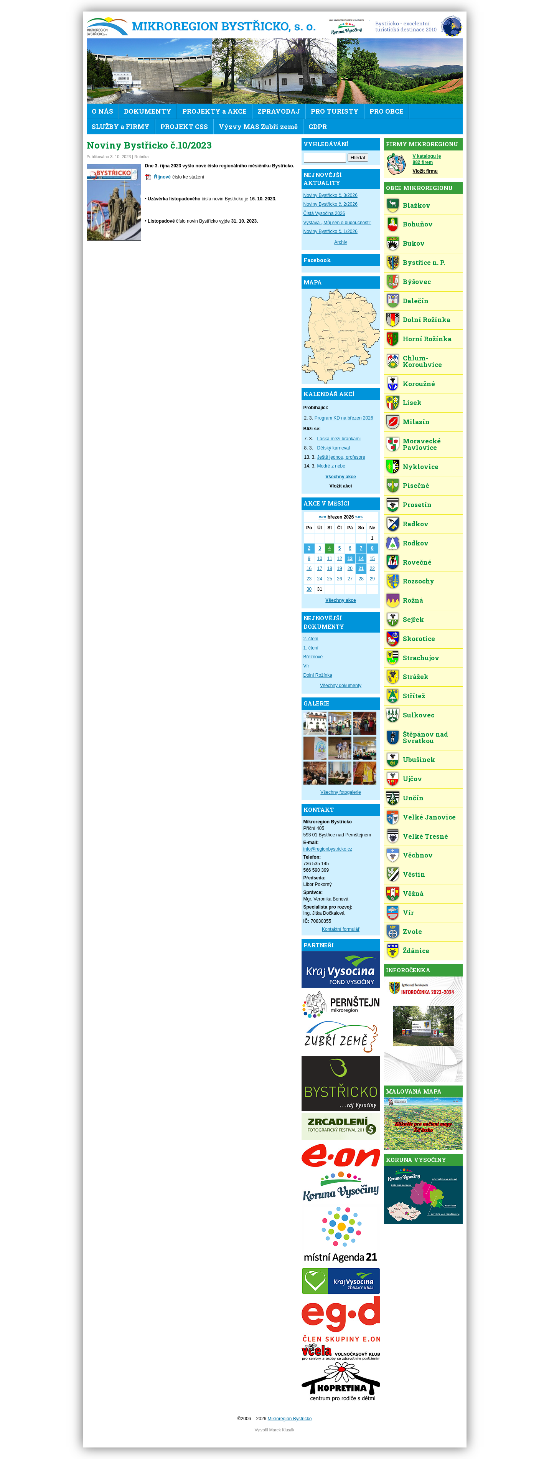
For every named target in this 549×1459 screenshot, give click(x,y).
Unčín (413, 797)
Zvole (412, 931)
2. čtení (310, 638)
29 (372, 579)
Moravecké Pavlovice (422, 444)
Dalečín (416, 300)
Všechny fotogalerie (340, 792)
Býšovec (417, 281)
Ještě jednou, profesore (341, 457)
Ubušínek (419, 759)
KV (346, 26)
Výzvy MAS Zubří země (258, 126)
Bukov (414, 243)
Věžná (413, 893)
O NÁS (102, 111)
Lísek (412, 402)
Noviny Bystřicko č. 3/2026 (330, 195)
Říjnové (162, 177)
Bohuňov (418, 224)
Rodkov (416, 543)
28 (360, 579)
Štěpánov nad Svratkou (425, 737)
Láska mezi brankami (339, 438)
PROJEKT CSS (184, 126)
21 (360, 568)
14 (360, 558)
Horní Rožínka (427, 338)
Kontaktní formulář (340, 929)
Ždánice (416, 950)
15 (372, 558)
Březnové (313, 656)
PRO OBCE (386, 111)
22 (372, 568)
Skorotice (419, 638)
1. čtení (310, 648)
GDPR (317, 126)
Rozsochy (418, 581)
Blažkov (416, 205)
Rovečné (417, 562)
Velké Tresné (425, 836)
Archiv (340, 242)
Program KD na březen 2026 (344, 418)
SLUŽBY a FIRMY (121, 126)
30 (309, 589)
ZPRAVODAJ (278, 111)
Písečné (416, 485)
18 (329, 568)
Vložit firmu (425, 171)
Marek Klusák (281, 1430)
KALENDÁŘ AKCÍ (328, 394)
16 (309, 568)
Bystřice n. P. (424, 262)
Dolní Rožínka (317, 675)
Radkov (416, 523)
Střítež (414, 695)
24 (319, 579)
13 (350, 558)
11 (329, 558)
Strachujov (421, 657)
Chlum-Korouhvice (422, 361)
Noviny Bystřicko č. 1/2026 (330, 231)
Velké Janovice (429, 817)
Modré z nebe (331, 466)
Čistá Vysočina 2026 (324, 213)
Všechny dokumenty (340, 685)
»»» (359, 517)
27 (350, 579)
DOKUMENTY (147, 111)
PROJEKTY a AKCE (214, 111)
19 (339, 568)
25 (329, 579)
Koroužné (419, 383)
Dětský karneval (333, 448)
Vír (306, 666)
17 (319, 568)
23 (309, 579)
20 (350, 568)
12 (339, 558)
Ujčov (412, 778)
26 (339, 579)
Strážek (416, 676)
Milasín (416, 421)
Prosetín (417, 504)
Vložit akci (341, 486)
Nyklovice (421, 466)
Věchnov (418, 855)
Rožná (413, 600)
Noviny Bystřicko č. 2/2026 (330, 204)
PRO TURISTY (335, 111)
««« (322, 517)
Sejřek (413, 619)
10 (319, 558)
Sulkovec (418, 714)
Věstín (414, 874)
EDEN (416, 26)
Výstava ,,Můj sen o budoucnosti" (337, 222)
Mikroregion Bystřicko (204, 26)
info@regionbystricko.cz (328, 849)
